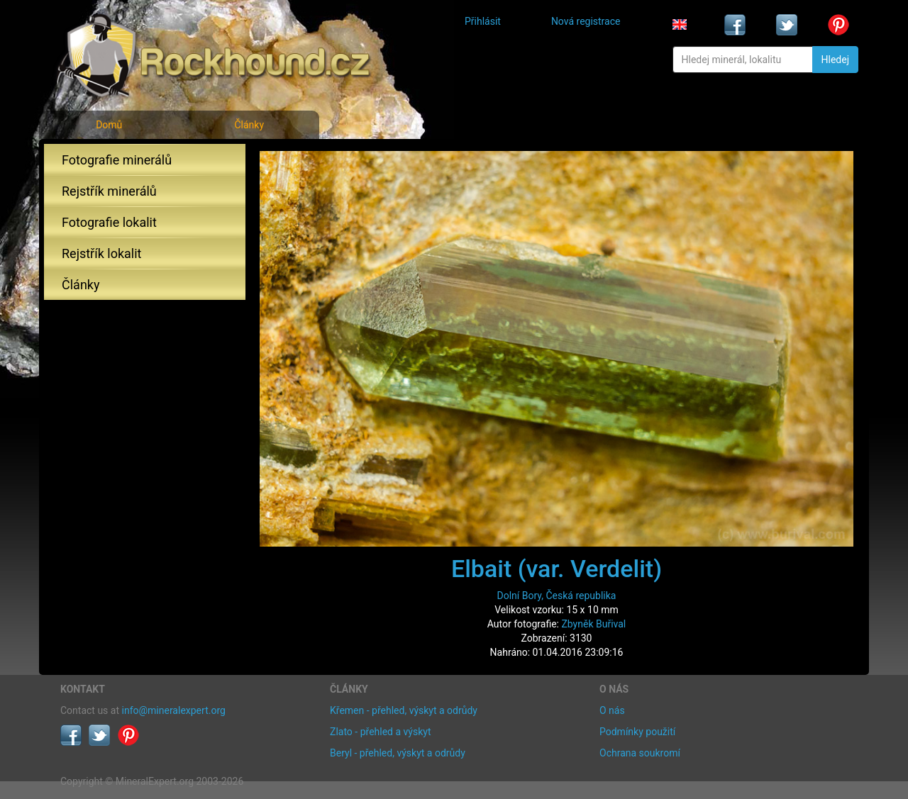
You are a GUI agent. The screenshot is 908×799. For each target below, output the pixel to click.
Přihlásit (483, 21)
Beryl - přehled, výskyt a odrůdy (397, 753)
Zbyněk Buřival (593, 624)
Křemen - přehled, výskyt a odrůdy (403, 710)
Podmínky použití (637, 731)
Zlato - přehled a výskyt (380, 731)
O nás (612, 710)
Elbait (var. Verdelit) (556, 568)
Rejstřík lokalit (101, 253)
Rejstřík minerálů (109, 191)
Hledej (835, 59)
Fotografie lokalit (109, 222)
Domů (109, 124)
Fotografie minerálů (117, 159)
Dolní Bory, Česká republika (556, 595)
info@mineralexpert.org (174, 710)
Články (249, 124)
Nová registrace (586, 21)
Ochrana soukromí (639, 753)
